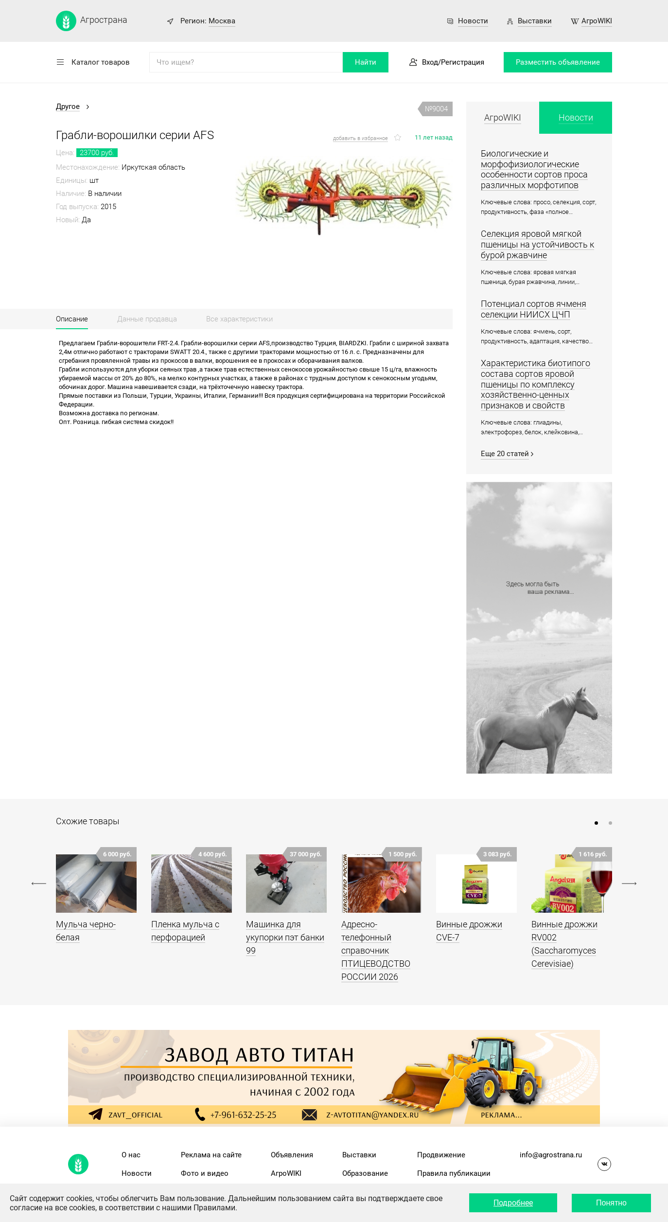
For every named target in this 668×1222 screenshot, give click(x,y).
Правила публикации (454, 1173)
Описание (72, 319)
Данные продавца (147, 319)
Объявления (292, 1155)
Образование (365, 1173)
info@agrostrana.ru (551, 1155)
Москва (222, 21)
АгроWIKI (596, 21)
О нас (131, 1155)
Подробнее (513, 1202)
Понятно (611, 1203)
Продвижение (441, 1155)
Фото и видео (205, 1173)
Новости (473, 21)
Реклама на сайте (211, 1155)
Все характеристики (239, 319)
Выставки (535, 21)
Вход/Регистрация (453, 62)
